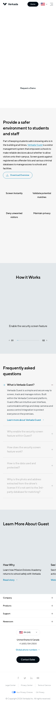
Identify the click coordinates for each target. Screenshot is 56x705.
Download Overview (17, 175)
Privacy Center (26, 685)
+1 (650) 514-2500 (28, 643)
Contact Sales (28, 659)
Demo (32, 4)
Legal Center (10, 685)
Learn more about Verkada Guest (24, 420)
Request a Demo (27, 88)
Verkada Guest (35, 145)
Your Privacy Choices (24, 692)
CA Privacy (40, 692)
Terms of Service (44, 685)
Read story (8, 580)
